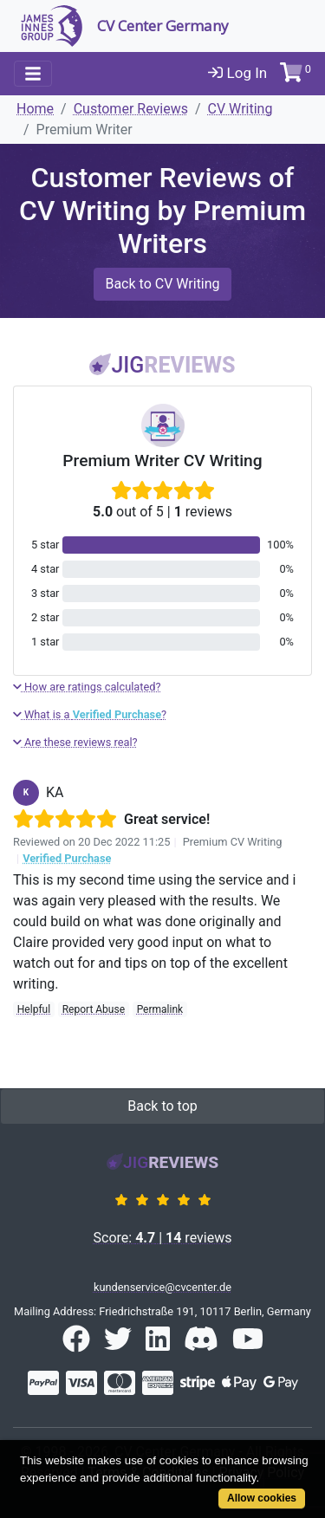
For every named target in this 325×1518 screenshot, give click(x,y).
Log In (237, 72)
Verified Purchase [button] (67, 858)
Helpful (33, 1009)
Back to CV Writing (162, 284)
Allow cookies (261, 1498)
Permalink (160, 1009)
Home (35, 109)
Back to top (162, 1106)
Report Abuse (93, 1009)
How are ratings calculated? (87, 686)
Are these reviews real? (75, 742)
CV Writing (240, 109)
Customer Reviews (131, 109)
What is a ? (89, 714)
